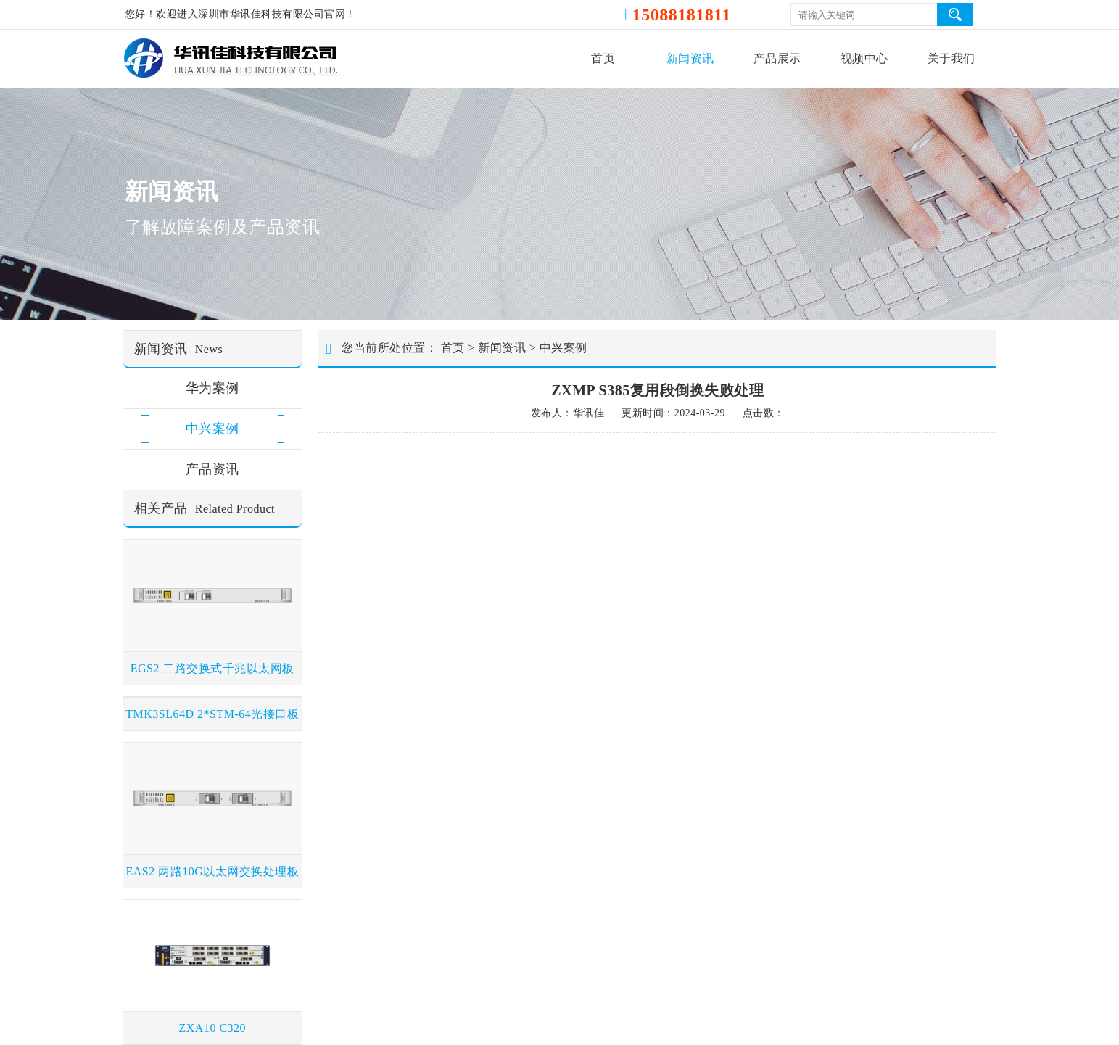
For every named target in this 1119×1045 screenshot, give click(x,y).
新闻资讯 (690, 58)
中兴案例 (563, 348)
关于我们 (951, 58)
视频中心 (864, 58)
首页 (603, 58)
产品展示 (777, 58)
